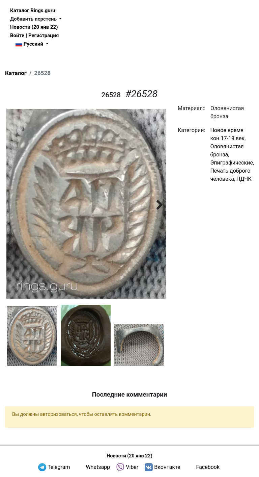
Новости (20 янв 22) (34, 27)
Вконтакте (167, 467)
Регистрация (43, 35)
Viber (132, 467)
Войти (17, 35)
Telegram (59, 467)
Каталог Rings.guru (32, 10)
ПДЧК (243, 179)
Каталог (16, 73)
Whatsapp (98, 467)
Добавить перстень (34, 19)
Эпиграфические (231, 162)
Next (156, 203)
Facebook (208, 467)
